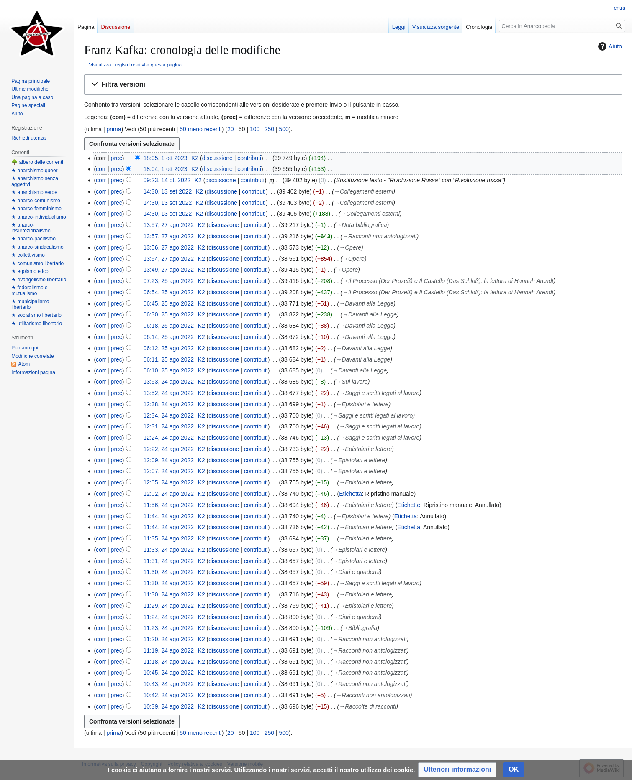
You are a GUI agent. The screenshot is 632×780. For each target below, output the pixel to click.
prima (113, 129)
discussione (217, 158)
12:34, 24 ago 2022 (168, 415)
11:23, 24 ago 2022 (168, 628)
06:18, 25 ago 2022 (168, 325)
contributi (249, 158)
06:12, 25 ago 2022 (168, 348)
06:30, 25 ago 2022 (168, 314)
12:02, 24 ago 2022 (168, 493)
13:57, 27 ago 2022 (168, 225)
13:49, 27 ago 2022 (168, 269)
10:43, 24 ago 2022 (168, 684)
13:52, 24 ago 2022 (168, 393)
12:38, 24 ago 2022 (168, 404)
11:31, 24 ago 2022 (168, 561)
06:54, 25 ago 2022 (168, 292)
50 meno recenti (200, 129)
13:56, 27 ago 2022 (168, 247)
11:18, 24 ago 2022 (168, 661)
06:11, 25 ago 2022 (168, 359)
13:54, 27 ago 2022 (168, 258)
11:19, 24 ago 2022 (168, 650)
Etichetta (350, 493)
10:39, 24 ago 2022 (168, 706)
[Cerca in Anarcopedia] (562, 26)
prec (116, 158)
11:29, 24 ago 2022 (168, 605)
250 (269, 129)
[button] (353, 84)
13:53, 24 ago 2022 (168, 381)
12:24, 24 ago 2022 (168, 437)
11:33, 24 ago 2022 (168, 549)
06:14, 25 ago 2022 (168, 337)
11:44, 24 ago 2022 (168, 516)
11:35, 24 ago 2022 (168, 538)
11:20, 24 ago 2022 (168, 639)
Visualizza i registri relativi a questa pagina (135, 64)
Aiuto (609, 46)
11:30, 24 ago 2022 (168, 571)
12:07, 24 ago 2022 (168, 471)
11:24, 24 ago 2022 (168, 617)
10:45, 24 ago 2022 (168, 672)
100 (254, 129)
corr (101, 169)
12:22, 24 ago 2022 (168, 449)
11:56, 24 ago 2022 (168, 505)
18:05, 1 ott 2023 (165, 158)
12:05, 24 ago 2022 (168, 482)
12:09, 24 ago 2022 (168, 460)
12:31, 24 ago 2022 (168, 426)
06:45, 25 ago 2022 (168, 303)
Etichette (408, 505)
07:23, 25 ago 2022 (168, 281)
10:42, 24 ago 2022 (168, 695)
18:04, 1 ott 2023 (165, 169)
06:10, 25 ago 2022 (168, 370)
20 (230, 129)
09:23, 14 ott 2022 (166, 180)
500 (284, 129)
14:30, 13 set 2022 (167, 191)
